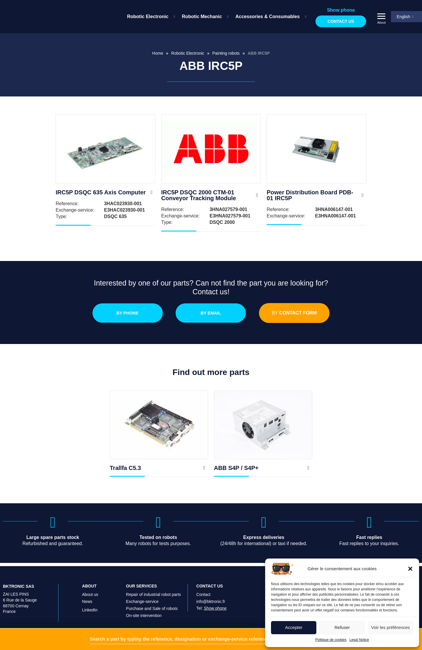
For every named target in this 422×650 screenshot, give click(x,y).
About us (90, 618)
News (87, 625)
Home (157, 53)
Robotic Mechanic (201, 16)
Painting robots (225, 53)
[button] (410, 569)
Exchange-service (142, 625)
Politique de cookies (330, 640)
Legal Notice (359, 640)
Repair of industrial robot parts (153, 618)
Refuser (342, 627)
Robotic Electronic (146, 16)
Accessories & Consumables (266, 16)
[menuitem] (148, 16)
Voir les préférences (390, 627)
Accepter (293, 627)
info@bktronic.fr (210, 625)
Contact (203, 618)
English (402, 16)
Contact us (339, 21)
